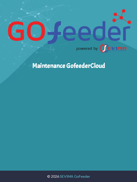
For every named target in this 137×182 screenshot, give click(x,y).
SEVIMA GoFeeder (75, 176)
